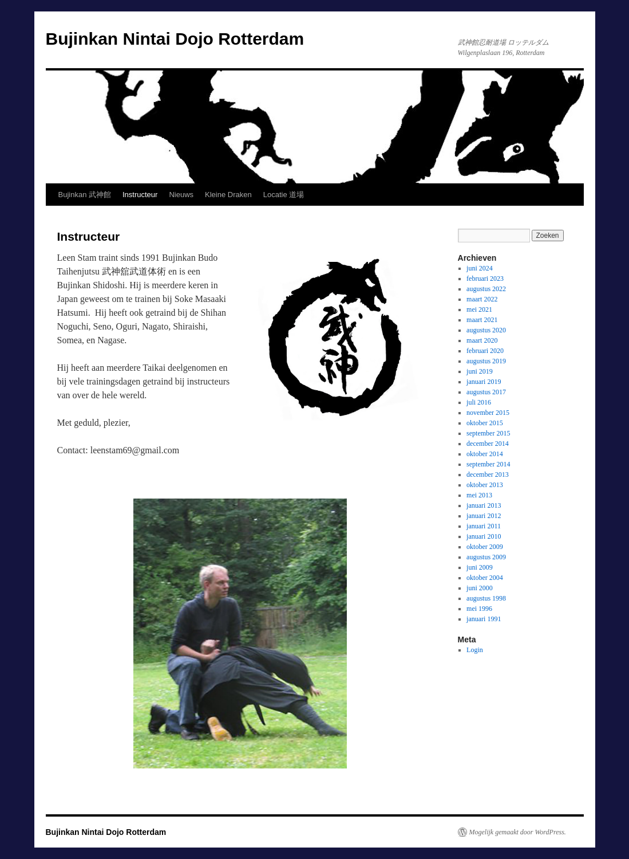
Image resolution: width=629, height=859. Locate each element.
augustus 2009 (486, 557)
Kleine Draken (228, 194)
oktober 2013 (484, 485)
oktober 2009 (484, 547)
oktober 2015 (484, 423)
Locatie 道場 (283, 194)
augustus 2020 (486, 330)
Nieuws (181, 194)
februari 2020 (485, 351)
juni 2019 (479, 371)
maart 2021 (481, 320)
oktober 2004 (484, 578)
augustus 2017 (486, 392)
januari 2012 (483, 516)
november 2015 (487, 413)
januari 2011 (483, 526)
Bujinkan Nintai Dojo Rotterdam (175, 38)
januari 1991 (483, 619)
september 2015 (488, 433)
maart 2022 (481, 299)
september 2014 (488, 464)
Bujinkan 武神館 (84, 194)
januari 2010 (483, 536)
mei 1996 (479, 609)
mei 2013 (479, 495)
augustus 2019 (486, 361)
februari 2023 (485, 278)
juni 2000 (479, 588)
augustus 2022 (486, 289)
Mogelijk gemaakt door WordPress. (517, 832)
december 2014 (487, 444)
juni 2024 (479, 268)
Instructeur (139, 194)
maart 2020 (481, 340)
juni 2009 (479, 567)
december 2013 (487, 474)
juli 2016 (478, 402)
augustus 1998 (486, 598)
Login (474, 650)
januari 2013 (483, 505)
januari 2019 (483, 382)
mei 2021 (479, 309)
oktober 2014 (484, 454)
